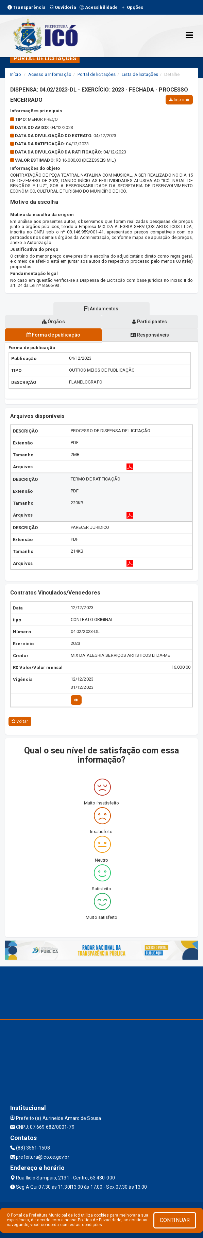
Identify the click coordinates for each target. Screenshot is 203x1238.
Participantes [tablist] (149, 321)
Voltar (20, 721)
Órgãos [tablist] (53, 321)
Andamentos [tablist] (101, 308)
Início (15, 74)
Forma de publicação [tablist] (53, 335)
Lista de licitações (140, 74)
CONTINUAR (175, 1220)
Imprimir (179, 99)
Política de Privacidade (99, 1220)
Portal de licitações (97, 74)
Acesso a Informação (49, 74)
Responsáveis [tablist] (150, 335)
